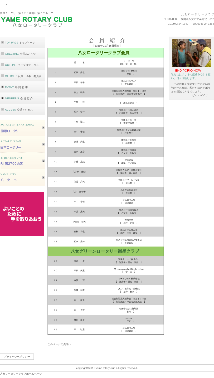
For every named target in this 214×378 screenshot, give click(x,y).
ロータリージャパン (22, 144)
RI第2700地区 (22, 161)
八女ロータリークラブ (44, 21)
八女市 (22, 177)
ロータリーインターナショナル (22, 128)
